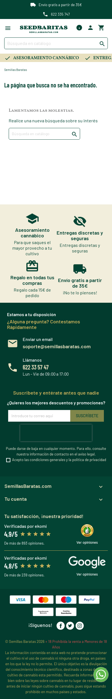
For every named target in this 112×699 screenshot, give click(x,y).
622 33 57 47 (36, 367)
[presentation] (56, 432)
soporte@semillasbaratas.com (57, 346)
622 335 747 (60, 14)
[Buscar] (56, 43)
